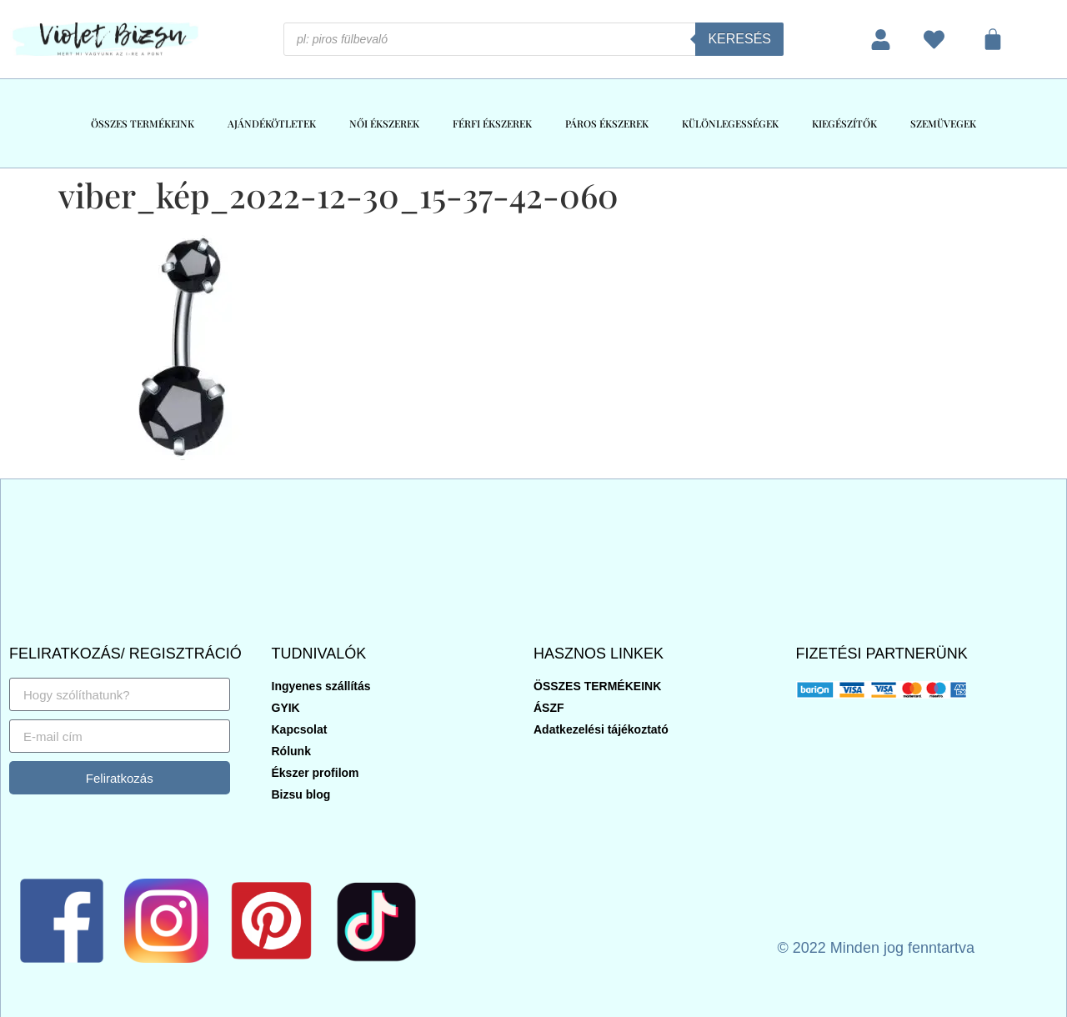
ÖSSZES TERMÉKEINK (142, 123)
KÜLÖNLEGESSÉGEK (730, 123)
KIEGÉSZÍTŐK (844, 123)
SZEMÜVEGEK (943, 123)
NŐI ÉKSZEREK (384, 123)
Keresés (739, 39)
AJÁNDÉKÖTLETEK (272, 123)
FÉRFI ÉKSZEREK (492, 123)
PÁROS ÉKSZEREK (607, 123)
